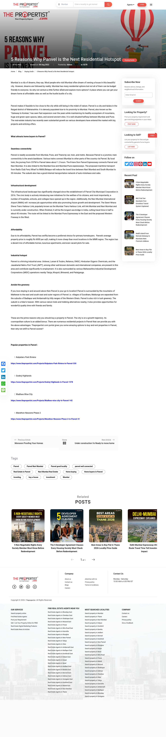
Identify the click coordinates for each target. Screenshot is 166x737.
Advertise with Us (92, 579)
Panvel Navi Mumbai (35, 466)
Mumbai (66, 477)
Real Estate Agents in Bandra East (59, 682)
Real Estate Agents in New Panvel (59, 645)
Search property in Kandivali (94, 646)
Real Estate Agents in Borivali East (59, 686)
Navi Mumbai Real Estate (48, 471)
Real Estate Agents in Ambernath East (61, 656)
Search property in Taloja (93, 695)
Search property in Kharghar (94, 654)
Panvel (16, 466)
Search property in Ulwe (93, 691)
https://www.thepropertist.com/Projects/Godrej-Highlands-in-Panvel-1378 (45, 382)
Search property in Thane (93, 620)
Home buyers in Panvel (93, 471)
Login (141, 4)
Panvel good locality (59, 466)
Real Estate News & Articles (20, 635)
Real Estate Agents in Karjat (57, 671)
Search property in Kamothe (94, 699)
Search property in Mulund (94, 676)
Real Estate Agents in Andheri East (59, 679)
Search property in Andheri (94, 639)
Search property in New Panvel (95, 650)
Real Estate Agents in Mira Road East (60, 634)
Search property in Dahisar (94, 684)
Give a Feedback (127, 628)
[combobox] (64, 4)
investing (17, 477)
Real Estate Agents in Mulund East (59, 626)
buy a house (33, 477)
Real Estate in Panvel (22, 471)
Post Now (132, 124)
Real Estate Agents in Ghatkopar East (60, 622)
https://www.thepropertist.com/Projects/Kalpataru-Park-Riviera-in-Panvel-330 (47, 363)
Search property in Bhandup (94, 710)
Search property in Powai (93, 669)
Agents (128, 4)
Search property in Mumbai (94, 616)
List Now (131, 147)
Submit (138, 101)
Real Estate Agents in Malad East (59, 701)
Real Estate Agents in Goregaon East (60, 694)
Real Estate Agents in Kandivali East (60, 697)
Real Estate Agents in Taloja (57, 649)
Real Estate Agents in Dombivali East (60, 664)
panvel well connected (84, 466)
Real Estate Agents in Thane (57, 709)
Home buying (71, 471)
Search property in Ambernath (95, 702)
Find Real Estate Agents (19, 620)
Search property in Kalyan (93, 628)
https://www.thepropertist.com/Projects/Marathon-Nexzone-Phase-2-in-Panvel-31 (48, 419)
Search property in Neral (93, 661)
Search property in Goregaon (94, 714)
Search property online (18, 616)
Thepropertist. (31, 603)
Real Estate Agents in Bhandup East (60, 615)
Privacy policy (90, 582)
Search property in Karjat (93, 658)
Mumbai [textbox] (63, 4)
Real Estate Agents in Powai (57, 630)
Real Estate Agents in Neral (57, 675)
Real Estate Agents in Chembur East (60, 619)
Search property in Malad (93, 672)
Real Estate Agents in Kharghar (58, 641)
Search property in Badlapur (94, 706)
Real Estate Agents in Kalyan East (59, 667)
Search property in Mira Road (94, 665)
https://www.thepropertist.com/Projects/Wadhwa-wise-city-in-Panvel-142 (44, 400)
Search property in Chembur (94, 687)
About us (68, 579)
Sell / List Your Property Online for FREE (24, 628)
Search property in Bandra (93, 635)
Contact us (69, 582)
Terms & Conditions (92, 586)
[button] (91, 559)
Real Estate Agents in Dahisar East (59, 690)
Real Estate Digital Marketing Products (24, 631)
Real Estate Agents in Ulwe (57, 652)
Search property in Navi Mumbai (96, 624)
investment (50, 477)
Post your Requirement (18, 624)
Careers (68, 590)
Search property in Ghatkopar (95, 680)
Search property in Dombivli (94, 631)
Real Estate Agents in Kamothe (58, 638)
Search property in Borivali (94, 642)
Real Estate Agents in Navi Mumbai (60, 705)
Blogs (67, 586)
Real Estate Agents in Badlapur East (60, 660)
